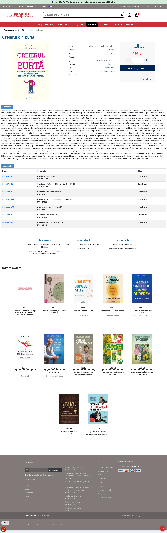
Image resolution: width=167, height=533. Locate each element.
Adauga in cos (137, 68)
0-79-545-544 (111, 6)
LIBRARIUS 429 (8, 215)
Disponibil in (146, 79)
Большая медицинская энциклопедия (69, 432)
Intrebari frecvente (73, 508)
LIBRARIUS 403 (8, 176)
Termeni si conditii (127, 516)
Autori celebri (104, 490)
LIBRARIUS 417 (8, 191)
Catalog (102, 486)
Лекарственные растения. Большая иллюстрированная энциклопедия (142, 372)
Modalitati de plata (73, 496)
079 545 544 (30, 480)
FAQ (26, 500)
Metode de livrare (72, 502)
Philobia (111, 50)
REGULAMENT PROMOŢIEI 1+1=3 (77, 481)
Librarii (22, 6)
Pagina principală (11, 30)
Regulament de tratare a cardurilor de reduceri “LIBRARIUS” (79, 488)
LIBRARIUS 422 (8, 199)
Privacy (137, 516)
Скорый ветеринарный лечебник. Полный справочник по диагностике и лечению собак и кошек (98, 432)
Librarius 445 (7, 222)
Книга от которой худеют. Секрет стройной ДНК (54, 312)
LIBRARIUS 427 (8, 207)
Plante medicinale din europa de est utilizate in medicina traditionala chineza (25, 312)
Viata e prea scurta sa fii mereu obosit (54, 372)
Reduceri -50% (105, 498)
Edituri (101, 494)
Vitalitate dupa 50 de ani (83, 311)
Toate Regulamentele (74, 467)
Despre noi (103, 471)
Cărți (24, 30)
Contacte (31, 6)
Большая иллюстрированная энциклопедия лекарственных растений (113, 372)
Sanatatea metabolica (25, 371)
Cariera (42, 6)
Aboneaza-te (55, 470)
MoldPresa (45, 516)
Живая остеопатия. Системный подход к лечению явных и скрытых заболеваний (83, 372)
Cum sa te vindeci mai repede (112, 311)
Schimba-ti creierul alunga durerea (142, 312)
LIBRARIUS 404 (8, 184)
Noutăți (13, 6)
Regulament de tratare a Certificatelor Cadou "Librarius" (77, 474)
